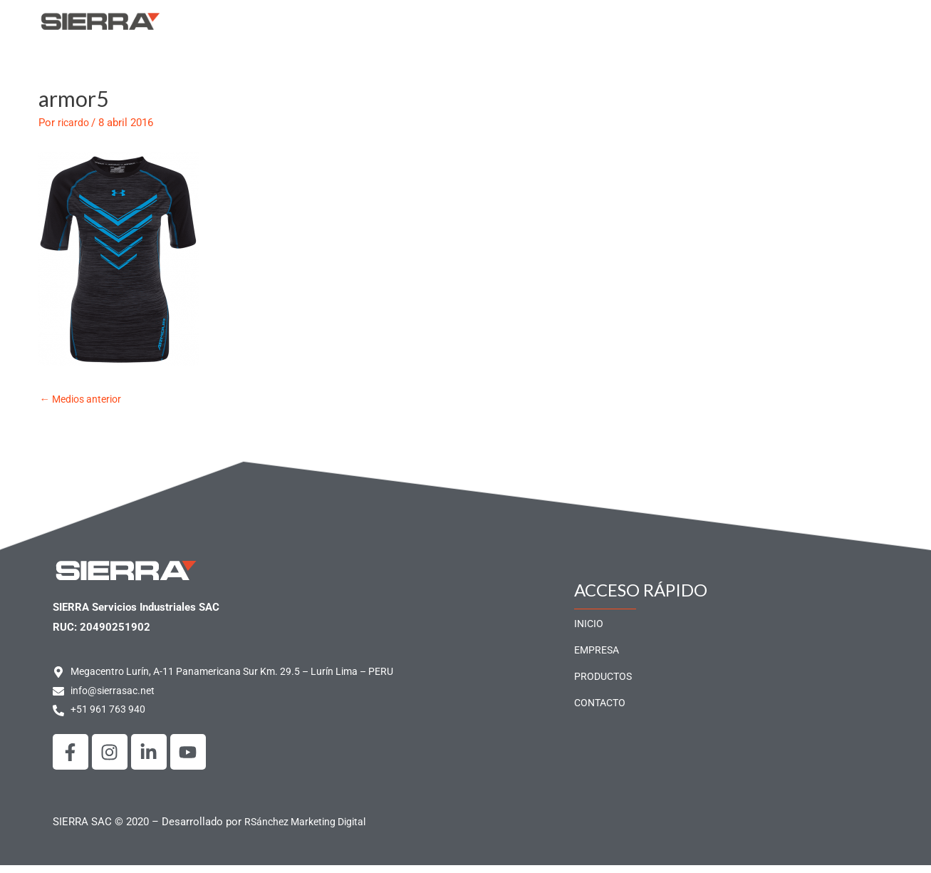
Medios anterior (84, 404)
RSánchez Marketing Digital (309, 829)
